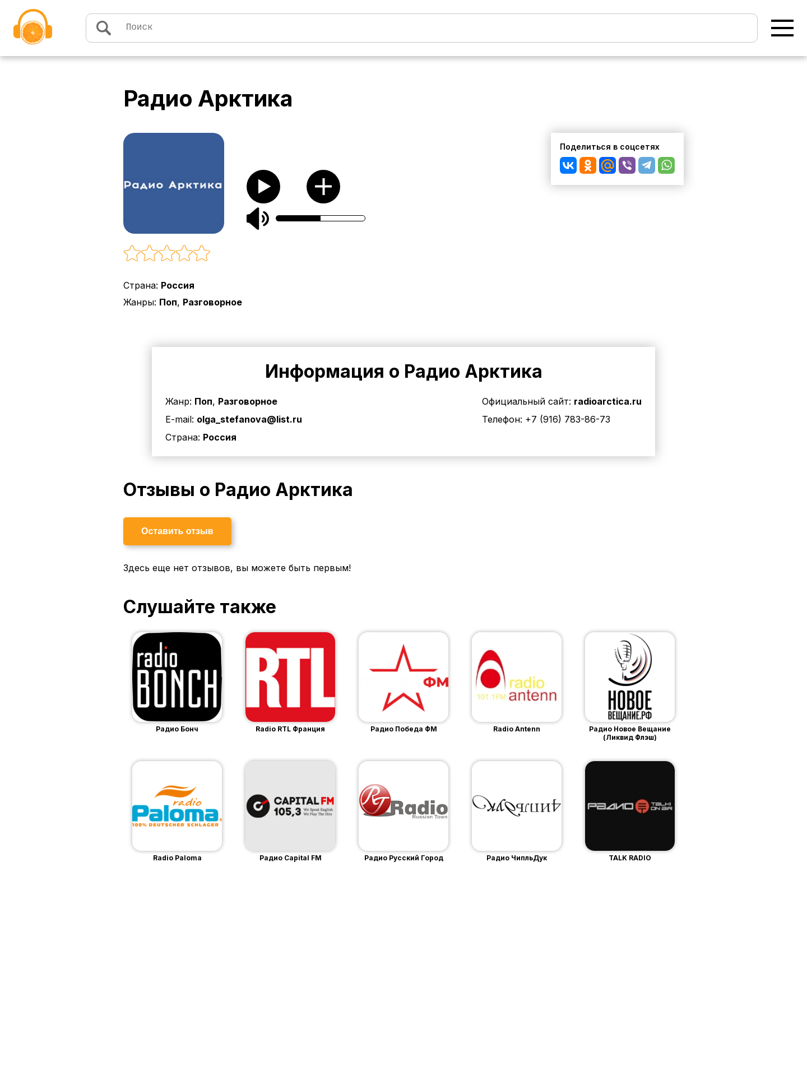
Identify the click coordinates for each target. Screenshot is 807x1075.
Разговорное (212, 302)
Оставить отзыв (177, 531)
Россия (177, 285)
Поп (168, 302)
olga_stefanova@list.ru (249, 419)
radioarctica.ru (608, 401)
